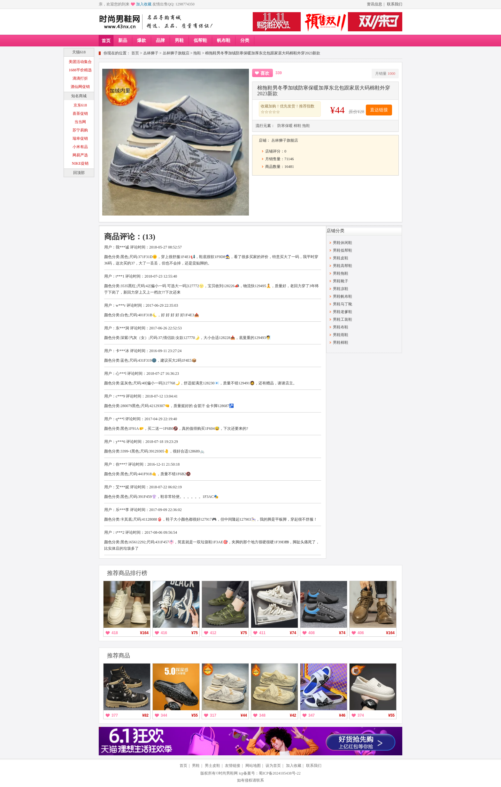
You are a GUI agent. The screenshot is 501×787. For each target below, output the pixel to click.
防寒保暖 (285, 125)
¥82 (145, 715)
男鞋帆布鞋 (342, 296)
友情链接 (232, 765)
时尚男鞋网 (228, 773)
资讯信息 (374, 4)
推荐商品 (118, 655)
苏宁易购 (80, 130)
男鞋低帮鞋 (342, 250)
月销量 (385, 73)
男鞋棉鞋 (340, 342)
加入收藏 (143, 4)
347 (311, 715)
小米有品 (80, 147)
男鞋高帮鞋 (342, 266)
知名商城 (79, 96)
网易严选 (80, 155)
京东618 (80, 105)
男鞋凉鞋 (340, 289)
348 (262, 715)
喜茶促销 (80, 113)
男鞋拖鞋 (340, 273)
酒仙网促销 (80, 86)
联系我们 (394, 4)
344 (164, 715)
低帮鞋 (200, 40)
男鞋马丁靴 (342, 304)
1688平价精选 (80, 70)
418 (115, 633)
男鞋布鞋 (340, 327)
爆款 (141, 40)
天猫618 (79, 52)
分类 (244, 40)
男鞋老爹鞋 (342, 312)
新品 (122, 40)
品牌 (160, 40)
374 (361, 715)
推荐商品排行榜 (127, 573)
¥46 (342, 715)
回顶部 (79, 172)
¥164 (144, 633)
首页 (106, 40)
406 (361, 633)
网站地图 (253, 765)
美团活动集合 (80, 61)
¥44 (244, 715)
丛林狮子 (150, 53)
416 (164, 633)
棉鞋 (297, 125)
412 (213, 633)
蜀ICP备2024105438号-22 (280, 773)
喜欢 (264, 73)
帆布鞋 (223, 40)
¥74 (293, 633)
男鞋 (179, 40)
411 (262, 633)
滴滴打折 (80, 78)
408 (311, 633)
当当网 (80, 122)
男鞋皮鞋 (340, 258)
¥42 (293, 715)
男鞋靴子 (340, 281)
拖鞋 (197, 53)
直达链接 (379, 109)
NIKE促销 (80, 163)
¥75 (194, 633)
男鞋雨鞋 (340, 335)
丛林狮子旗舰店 (176, 53)
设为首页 (273, 765)
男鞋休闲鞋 (342, 242)
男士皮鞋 (212, 765)
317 (213, 715)
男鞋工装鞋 (342, 319)
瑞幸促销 (80, 138)
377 (115, 715)
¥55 (194, 715)
